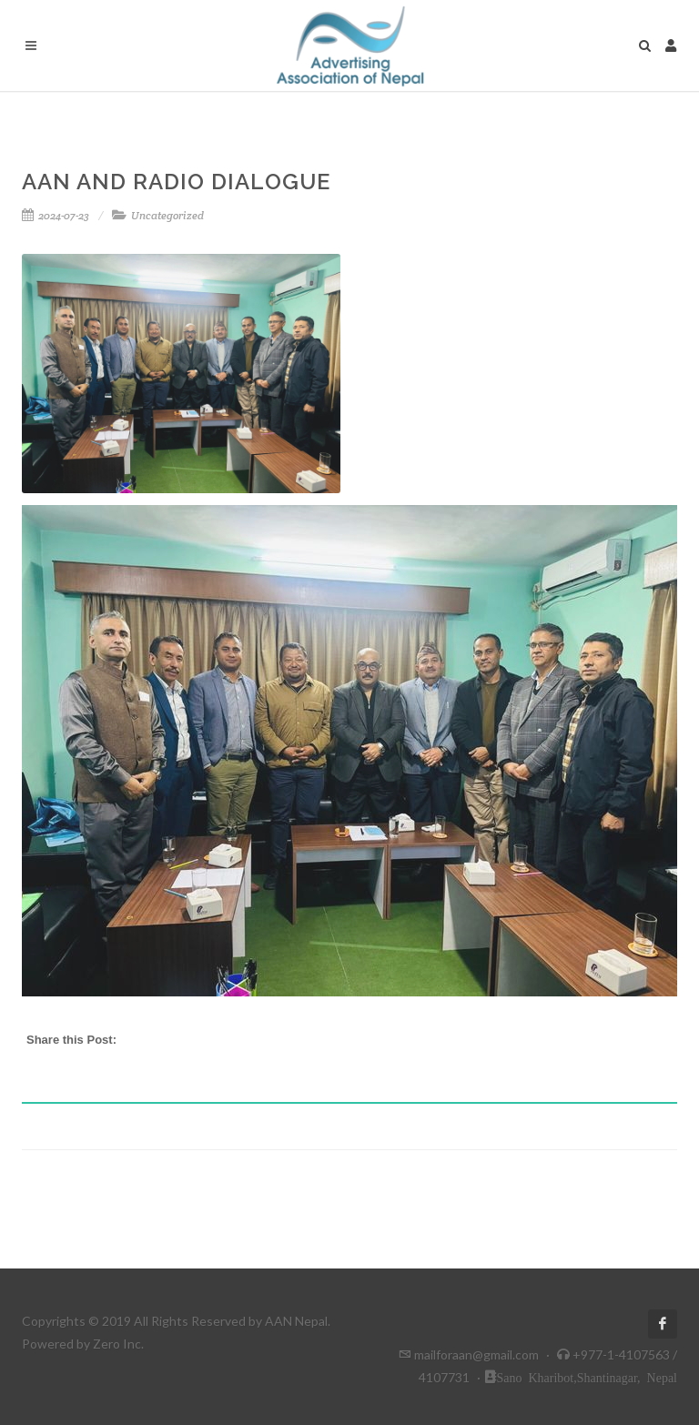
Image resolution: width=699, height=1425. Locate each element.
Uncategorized (167, 215)
